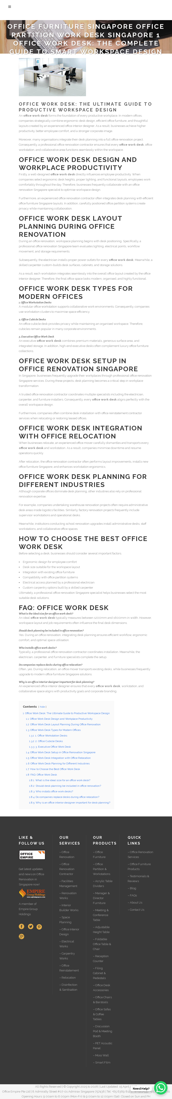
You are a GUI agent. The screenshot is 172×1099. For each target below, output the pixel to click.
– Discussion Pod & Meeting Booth (102, 1031)
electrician (50, 260)
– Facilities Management (68, 883)
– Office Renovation (66, 854)
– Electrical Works (66, 944)
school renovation (77, 523)
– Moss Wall (101, 1055)
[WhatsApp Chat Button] (161, 1088)
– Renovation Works (68, 895)
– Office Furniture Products (139, 866)
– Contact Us (136, 909)
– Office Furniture (99, 854)
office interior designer (79, 126)
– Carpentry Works (67, 956)
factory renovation (91, 510)
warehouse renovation (84, 505)
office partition (115, 203)
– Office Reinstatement (69, 968)
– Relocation (67, 977)
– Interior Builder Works (68, 908)
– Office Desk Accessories (101, 988)
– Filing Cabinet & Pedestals (99, 973)
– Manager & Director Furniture (101, 898)
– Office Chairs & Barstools (102, 1000)
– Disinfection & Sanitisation (68, 987)
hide (42, 706)
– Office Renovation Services (140, 854)
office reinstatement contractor (121, 413)
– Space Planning (65, 920)
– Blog (132, 888)
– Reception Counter (101, 958)
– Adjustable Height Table (101, 929)
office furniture (117, 120)
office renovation (122, 139)
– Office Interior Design (69, 932)
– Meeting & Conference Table (101, 915)
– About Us (135, 902)
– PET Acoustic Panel (102, 1046)
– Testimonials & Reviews (138, 879)
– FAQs (132, 895)
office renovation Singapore (54, 246)
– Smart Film (101, 1062)
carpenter (34, 265)
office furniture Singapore (35, 203)
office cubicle (32, 323)
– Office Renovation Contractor (66, 869)
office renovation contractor (75, 144)
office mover (84, 443)
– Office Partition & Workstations (101, 869)
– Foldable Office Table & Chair (102, 944)
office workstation (45, 306)
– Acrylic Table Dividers (102, 883)
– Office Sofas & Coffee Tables (102, 1014)
